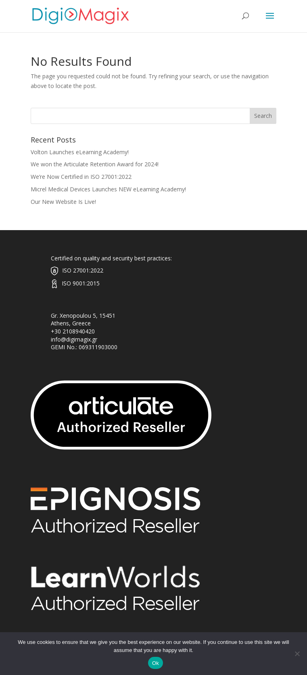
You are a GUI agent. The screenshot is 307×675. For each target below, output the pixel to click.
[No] (297, 654)
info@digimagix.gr (74, 339)
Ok (155, 663)
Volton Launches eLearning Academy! (80, 152)
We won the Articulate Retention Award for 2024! (95, 164)
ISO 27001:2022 (82, 270)
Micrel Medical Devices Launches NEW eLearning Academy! (108, 189)
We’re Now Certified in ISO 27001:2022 (81, 176)
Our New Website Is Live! (63, 201)
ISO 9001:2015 (81, 283)
